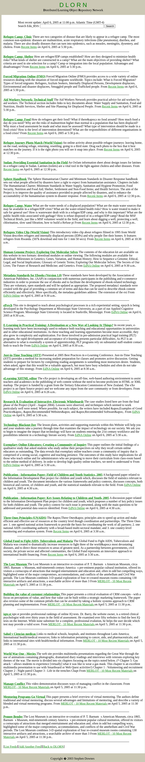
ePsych (7, 305)
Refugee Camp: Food (17, 119)
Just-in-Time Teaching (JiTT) (22, 355)
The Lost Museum (15, 564)
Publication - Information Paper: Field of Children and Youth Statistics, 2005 (53, 474)
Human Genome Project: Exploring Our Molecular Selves (40, 252)
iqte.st (7, 614)
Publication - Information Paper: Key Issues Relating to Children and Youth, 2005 (56, 498)
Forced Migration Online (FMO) (24, 76)
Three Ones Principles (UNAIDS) (24, 517)
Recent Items (29, 47)
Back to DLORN (53, 746)
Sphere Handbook (15, 179)
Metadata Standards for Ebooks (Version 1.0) (32, 275)
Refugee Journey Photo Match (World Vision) (32, 142)
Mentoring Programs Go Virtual (24, 696)
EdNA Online (91, 265)
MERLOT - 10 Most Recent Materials (71, 604)
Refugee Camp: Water (17, 205)
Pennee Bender (13, 716)
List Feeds (10, 746)
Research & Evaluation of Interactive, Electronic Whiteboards (43, 401)
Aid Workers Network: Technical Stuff (28, 99)
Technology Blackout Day (19, 424)
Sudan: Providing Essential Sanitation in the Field (35, 162)
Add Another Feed (30, 746)
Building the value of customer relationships (32, 594)
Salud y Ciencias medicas (20, 633)
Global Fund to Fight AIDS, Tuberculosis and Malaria (38, 541)
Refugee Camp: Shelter (18, 56)
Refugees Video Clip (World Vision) (26, 232)
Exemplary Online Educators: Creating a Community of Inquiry (45, 444)
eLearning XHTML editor (20, 378)
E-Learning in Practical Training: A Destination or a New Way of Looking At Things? (58, 325)
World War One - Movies (20, 653)
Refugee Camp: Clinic (17, 36)
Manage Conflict (14, 683)
